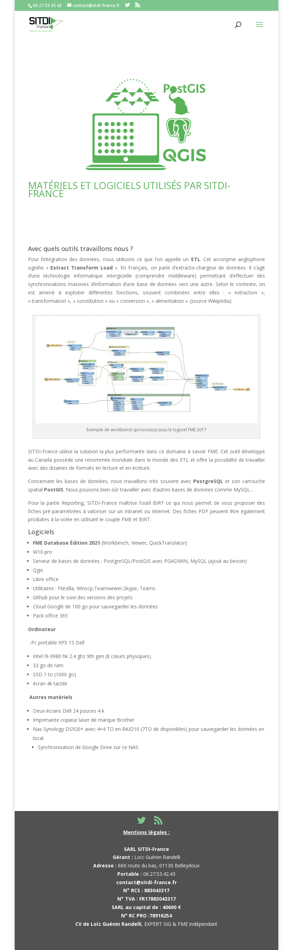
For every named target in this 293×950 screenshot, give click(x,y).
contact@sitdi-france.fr (146, 882)
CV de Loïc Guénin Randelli (108, 924)
